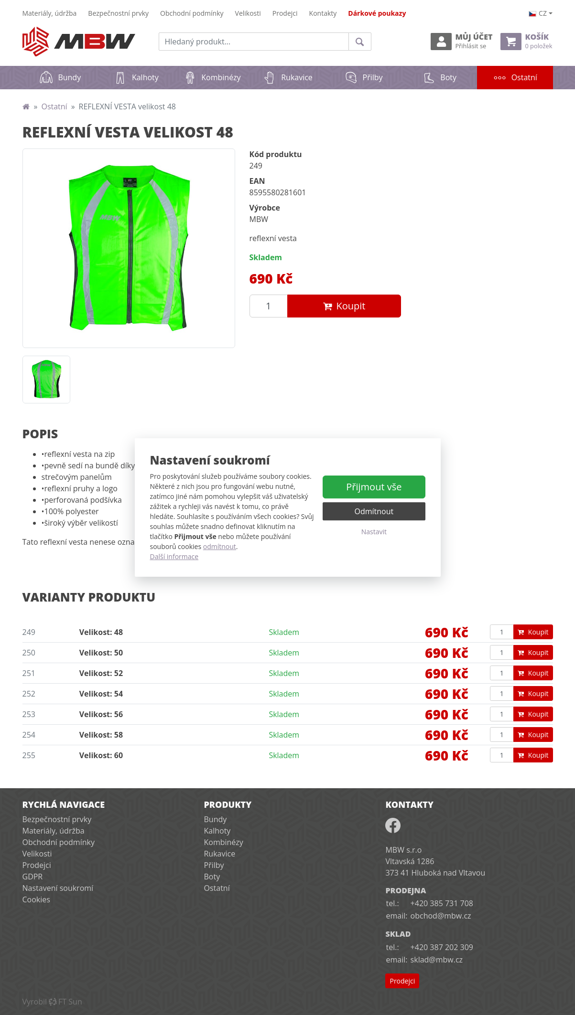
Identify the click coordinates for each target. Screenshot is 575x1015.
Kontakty (323, 13)
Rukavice (287, 77)
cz (538, 13)
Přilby (363, 77)
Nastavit (374, 531)
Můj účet (461, 41)
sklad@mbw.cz (437, 959)
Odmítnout (374, 511)
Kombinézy (211, 77)
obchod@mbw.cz (441, 915)
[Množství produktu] (269, 306)
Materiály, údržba (49, 13)
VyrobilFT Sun (52, 1001)
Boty (439, 77)
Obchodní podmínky (192, 13)
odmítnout (219, 546)
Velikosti (248, 13)
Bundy (60, 77)
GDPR (32, 876)
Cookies (36, 899)
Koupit (344, 305)
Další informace (174, 556)
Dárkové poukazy (377, 13)
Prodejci (285, 13)
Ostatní (523, 74)
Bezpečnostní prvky (118, 13)
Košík (526, 41)
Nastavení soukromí (58, 888)
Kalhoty (136, 77)
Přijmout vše (373, 486)
